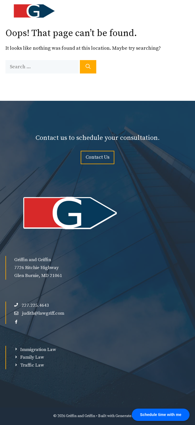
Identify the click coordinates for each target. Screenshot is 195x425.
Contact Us (97, 157)
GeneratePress (128, 416)
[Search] (88, 66)
